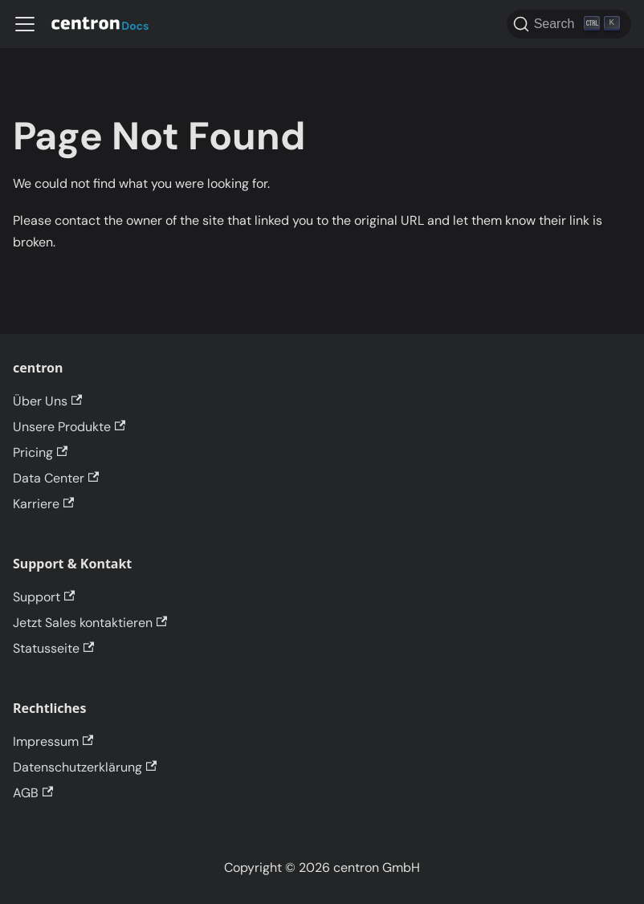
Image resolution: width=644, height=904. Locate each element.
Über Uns (47, 401)
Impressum (53, 741)
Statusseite (53, 648)
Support (44, 596)
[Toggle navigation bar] (25, 24)
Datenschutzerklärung (85, 767)
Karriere (43, 503)
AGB (33, 792)
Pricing (40, 452)
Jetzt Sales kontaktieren (90, 622)
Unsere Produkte (69, 426)
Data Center (56, 478)
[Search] (569, 24)
